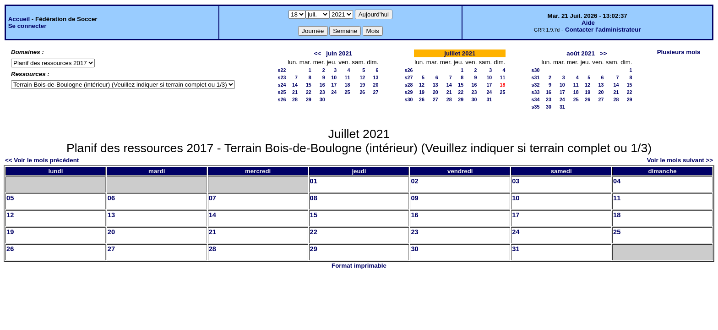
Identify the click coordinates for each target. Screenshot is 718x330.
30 (322, 99)
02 (414, 181)
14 (295, 85)
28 (295, 99)
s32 (536, 85)
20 (376, 85)
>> (603, 53)
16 (322, 85)
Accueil (19, 19)
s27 (409, 77)
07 (212, 198)
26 (362, 92)
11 (347, 77)
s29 (409, 92)
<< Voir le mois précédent (42, 160)
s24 (282, 85)
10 (334, 77)
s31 (536, 77)
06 (111, 198)
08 (313, 198)
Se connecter (27, 25)
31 (489, 99)
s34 (536, 99)
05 (10, 198)
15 (308, 85)
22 (308, 92)
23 (322, 92)
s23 (282, 77)
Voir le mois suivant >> (680, 160)
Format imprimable (359, 265)
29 (308, 99)
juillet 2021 (459, 53)
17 (334, 85)
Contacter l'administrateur (603, 29)
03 (515, 181)
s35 (536, 107)
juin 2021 (339, 53)
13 (376, 77)
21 (295, 92)
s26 (282, 99)
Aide (588, 22)
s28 (409, 85)
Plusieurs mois (679, 52)
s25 (282, 92)
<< (317, 53)
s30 (409, 99)
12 (362, 77)
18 (347, 85)
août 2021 (580, 53)
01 (313, 181)
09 (414, 198)
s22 (282, 70)
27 (376, 92)
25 (347, 92)
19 (362, 85)
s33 (536, 92)
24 (334, 92)
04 (616, 181)
